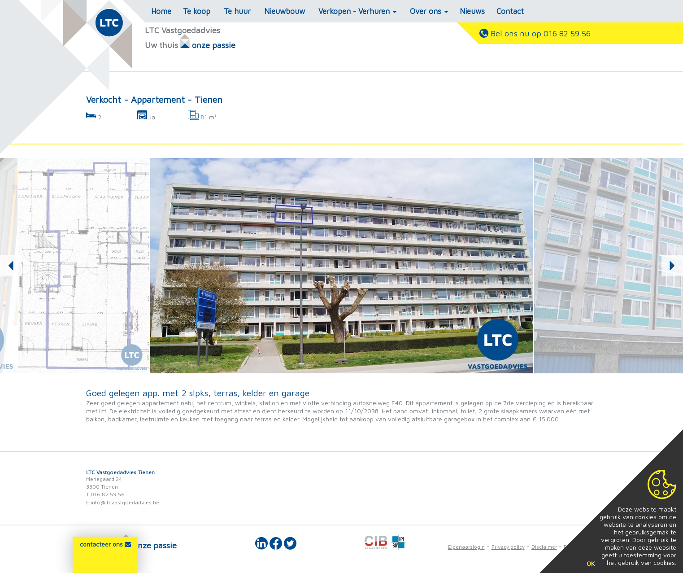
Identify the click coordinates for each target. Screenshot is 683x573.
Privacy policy (508, 547)
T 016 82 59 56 (105, 494)
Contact (510, 11)
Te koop (196, 11)
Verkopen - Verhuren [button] (357, 11)
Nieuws (472, 11)
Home (161, 11)
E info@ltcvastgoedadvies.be (122, 502)
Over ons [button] (429, 11)
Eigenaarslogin (466, 547)
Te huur (237, 11)
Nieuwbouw (284, 11)
